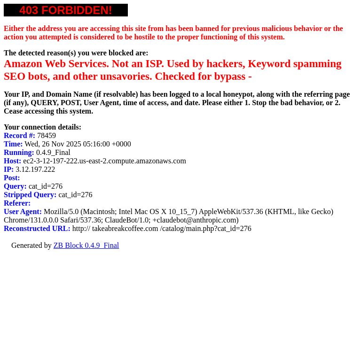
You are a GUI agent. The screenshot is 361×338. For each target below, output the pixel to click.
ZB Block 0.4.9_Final (86, 245)
